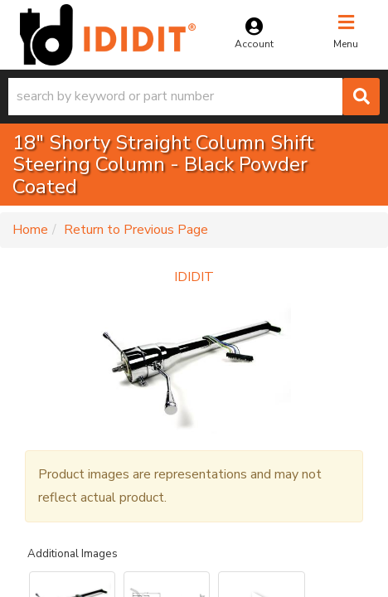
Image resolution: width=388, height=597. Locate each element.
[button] (194, 96)
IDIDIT (194, 277)
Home (30, 230)
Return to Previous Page (136, 230)
